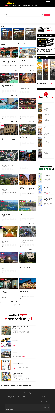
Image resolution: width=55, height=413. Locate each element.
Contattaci (36, 5)
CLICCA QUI (50, 83)
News (32, 5)
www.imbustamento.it (9, 409)
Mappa (10, 5)
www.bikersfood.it (8, 408)
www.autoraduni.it (14, 408)
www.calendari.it (20, 408)
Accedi (48, 1)
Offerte (29, 5)
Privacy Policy (31, 396)
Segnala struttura (30, 393)
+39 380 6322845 (46, 400)
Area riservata (31, 394)
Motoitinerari (20, 5)
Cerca (47, 14)
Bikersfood (25, 5)
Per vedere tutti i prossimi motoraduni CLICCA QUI (16, 385)
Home (6, 5)
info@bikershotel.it (45, 401)
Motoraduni (14, 5)
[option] (6, 34)
